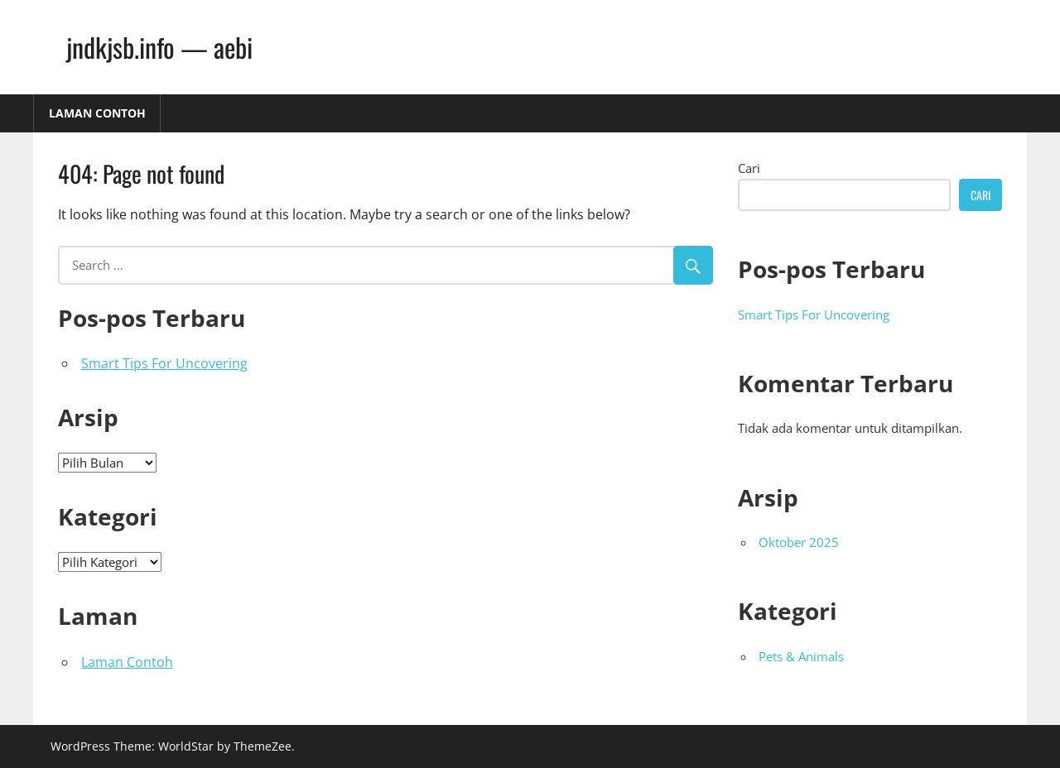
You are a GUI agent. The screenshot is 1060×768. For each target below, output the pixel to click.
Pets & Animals (801, 656)
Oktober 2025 (799, 542)
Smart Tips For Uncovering (164, 363)
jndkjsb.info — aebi (159, 46)
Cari (749, 168)
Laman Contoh (97, 113)
